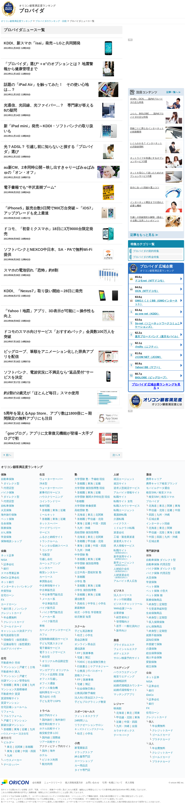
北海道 (81, 514)
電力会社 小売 (47, 696)
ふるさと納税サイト (51, 536)
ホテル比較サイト (49, 728)
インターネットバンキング (16, 586)
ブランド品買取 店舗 (51, 674)
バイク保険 (7, 492)
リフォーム (7, 711)
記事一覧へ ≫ (173, 92)
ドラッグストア (84, 752)
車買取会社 (46, 581)
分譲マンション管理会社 (15, 680)
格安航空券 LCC (48, 732)
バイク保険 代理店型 (158, 573)
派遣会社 (119, 532)
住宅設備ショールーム (14, 707)
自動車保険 (7, 479)
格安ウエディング (124, 676)
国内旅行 (47, 719)
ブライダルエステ (124, 644)
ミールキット (47, 514)
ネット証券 (7, 555)
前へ (8, 454)
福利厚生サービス (49, 692)
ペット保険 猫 (154, 595)
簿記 (87, 657)
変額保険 (151, 661)
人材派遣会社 (121, 575)
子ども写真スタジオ (51, 643)
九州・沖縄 (83, 527)
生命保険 (6, 523)
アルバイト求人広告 (125, 580)
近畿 (24, 684)
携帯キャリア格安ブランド (162, 483)
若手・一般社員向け (128, 626)
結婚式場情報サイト (125, 689)
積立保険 (151, 666)
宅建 (79, 657)
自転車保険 (7, 505)
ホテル (43, 755)
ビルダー (9, 742)
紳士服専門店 (82, 756)
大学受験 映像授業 (85, 505)
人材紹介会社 (121, 569)
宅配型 (46, 554)
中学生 (91, 603)
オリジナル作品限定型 (55, 661)
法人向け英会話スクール (89, 697)
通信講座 (80, 648)
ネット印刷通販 (123, 599)
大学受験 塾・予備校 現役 (90, 479)
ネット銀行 (7, 582)
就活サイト (120, 483)
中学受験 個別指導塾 (87, 563)
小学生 (102, 603)
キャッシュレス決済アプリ (16, 630)
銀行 (6, 568)
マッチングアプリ (124, 694)
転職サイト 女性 (123, 501)
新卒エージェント (124, 563)
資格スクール (82, 675)
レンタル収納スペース (55, 545)
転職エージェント (124, 510)
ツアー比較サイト (49, 741)
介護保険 (151, 648)
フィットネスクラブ (86, 715)
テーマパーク (121, 735)
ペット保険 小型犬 (157, 590)
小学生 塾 (80, 581)
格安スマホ (167, 496)
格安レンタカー (48, 572)
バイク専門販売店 (52, 612)
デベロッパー (11, 764)
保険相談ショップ (11, 541)
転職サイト (120, 496)
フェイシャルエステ (125, 649)
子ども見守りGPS (50, 701)
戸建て (23, 667)
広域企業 (154, 518)
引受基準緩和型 (158, 608)
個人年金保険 (154, 657)
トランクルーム (48, 541)
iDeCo (149, 694)
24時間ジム (81, 720)
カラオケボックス (124, 730)
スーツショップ (84, 760)
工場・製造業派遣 (124, 536)
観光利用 (47, 763)
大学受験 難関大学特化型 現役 (92, 496)
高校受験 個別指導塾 (87, 532)
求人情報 (129, 782)
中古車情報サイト (49, 585)
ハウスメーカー (13, 760)
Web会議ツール (123, 608)
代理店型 (9, 487)
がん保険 (6, 532)
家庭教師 (80, 607)
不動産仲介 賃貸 (10, 693)
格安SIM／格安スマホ (159, 492)
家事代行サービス (49, 492)
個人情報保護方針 (74, 782)
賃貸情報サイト (10, 698)
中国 (177, 510)
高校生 (81, 603)
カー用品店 (81, 765)
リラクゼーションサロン (89, 724)
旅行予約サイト (48, 715)
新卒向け (121, 630)
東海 (16, 684)
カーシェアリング (49, 563)
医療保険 (6, 527)
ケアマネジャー (99, 666)
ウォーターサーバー (51, 479)
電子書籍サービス (49, 647)
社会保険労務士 (97, 661)
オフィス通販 (47, 683)
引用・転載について (112, 782)
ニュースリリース (53, 782)
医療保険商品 (154, 599)
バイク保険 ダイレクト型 (161, 568)
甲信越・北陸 (95, 518)
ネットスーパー (48, 523)
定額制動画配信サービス (53, 638)
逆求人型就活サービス (127, 487)
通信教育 (80, 598)
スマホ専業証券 (10, 573)
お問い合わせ (92, 782)
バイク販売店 (47, 607)
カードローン (9, 604)
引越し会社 (46, 559)
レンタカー (46, 567)
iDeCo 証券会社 (10, 577)
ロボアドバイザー (11, 648)
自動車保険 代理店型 (158, 564)
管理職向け (122, 621)
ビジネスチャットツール (128, 603)
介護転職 (119, 518)
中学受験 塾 (81, 554)
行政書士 (82, 666)
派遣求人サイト (123, 541)
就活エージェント (124, 479)
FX (2, 599)
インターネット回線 (158, 523)
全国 (134, 726)
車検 (42, 625)
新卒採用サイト (123, 557)
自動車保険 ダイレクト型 (161, 559)
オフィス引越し (48, 678)
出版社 (46, 665)
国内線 (46, 737)
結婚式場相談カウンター (128, 685)
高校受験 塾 (81, 510)
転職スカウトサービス (127, 505)
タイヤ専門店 (82, 769)
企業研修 (119, 612)
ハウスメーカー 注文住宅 (14, 733)
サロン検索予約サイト (127, 657)
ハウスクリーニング (51, 496)
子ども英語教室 (84, 630)
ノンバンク (20, 608)
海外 (52, 750)
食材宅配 (44, 505)
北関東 (19, 746)
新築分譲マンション (12, 724)
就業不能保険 (154, 635)
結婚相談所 (120, 680)
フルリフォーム (13, 715)
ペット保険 (7, 518)
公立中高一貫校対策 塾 (88, 572)
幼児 (79, 635)
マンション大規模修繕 (14, 689)
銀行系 (7, 608)
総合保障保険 (154, 653)
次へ (115, 454)
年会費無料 (10, 617)
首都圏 (7, 684)
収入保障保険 (156, 621)
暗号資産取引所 (10, 635)
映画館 (117, 708)
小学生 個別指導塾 (85, 590)
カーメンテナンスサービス (55, 629)
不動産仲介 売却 (10, 662)
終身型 (153, 604)
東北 (9, 746)
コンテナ (47, 550)
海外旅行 (60, 719)
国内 (44, 750)
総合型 (46, 656)
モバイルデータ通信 (158, 487)
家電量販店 (81, 747)
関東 (137, 712)
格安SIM (154, 496)
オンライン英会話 (85, 644)
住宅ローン (7, 595)
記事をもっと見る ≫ (144, 234)
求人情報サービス (124, 545)
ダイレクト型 (11, 483)
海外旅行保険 (9, 514)
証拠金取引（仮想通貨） (18, 644)
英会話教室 (81, 639)
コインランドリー (49, 501)
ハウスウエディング (125, 672)
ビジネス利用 (50, 759)
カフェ (43, 634)
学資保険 (6, 536)
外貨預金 (6, 590)
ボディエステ (121, 653)
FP (79, 653)
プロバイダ (152, 501)
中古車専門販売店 (52, 594)
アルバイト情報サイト (127, 492)
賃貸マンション (10, 702)
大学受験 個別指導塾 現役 (90, 487)
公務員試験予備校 (85, 693)
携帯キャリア (154, 479)
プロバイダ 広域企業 (161, 268)
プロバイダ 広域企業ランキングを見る (156, 386)
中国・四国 (29, 751)
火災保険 (6, 510)
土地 (32, 667)
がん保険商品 (154, 626)
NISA (4, 559)
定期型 (163, 604)
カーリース (46, 576)
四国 (151, 514)
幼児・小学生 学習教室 (88, 612)
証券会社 (9, 564)
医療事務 (88, 653)
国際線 (56, 737)
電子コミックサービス (52, 652)
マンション (10, 667)
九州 (32, 684)
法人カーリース (123, 595)
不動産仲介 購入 (10, 671)
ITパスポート (95, 670)
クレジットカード (11, 612)
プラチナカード (161, 739)
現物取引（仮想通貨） (17, 639)
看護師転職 (120, 514)
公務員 (81, 670)
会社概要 (36, 782)
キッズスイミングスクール (89, 729)
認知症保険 (152, 639)
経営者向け (122, 617)
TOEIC (81, 661)
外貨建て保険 (154, 644)
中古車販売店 (47, 590)
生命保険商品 (154, 612)
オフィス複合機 (48, 687)
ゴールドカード (13, 626)
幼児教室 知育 (83, 616)
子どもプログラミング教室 (90, 701)
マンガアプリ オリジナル (54, 670)
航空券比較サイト (49, 724)
